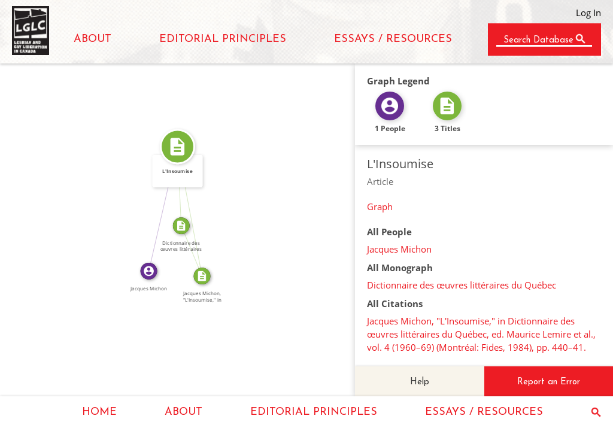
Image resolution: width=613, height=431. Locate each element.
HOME (99, 412)
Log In (588, 12)
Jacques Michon (399, 249)
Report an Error (548, 382)
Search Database (538, 40)
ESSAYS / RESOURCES (393, 39)
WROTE (158, 208)
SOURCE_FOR (196, 249)
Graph (380, 207)
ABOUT (92, 39)
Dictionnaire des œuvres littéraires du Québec (461, 285)
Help (419, 382)
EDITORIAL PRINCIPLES (222, 39)
